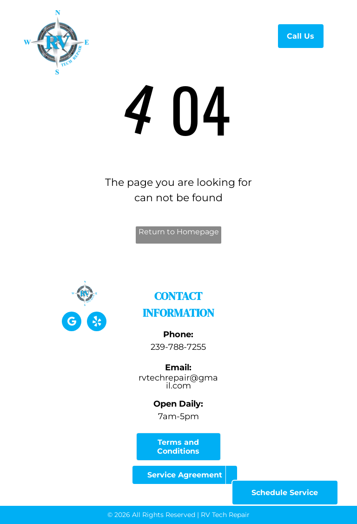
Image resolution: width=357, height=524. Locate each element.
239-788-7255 (178, 347)
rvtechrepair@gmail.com (178, 382)
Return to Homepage (179, 231)
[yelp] (96, 322)
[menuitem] (157, 34)
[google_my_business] (71, 322)
